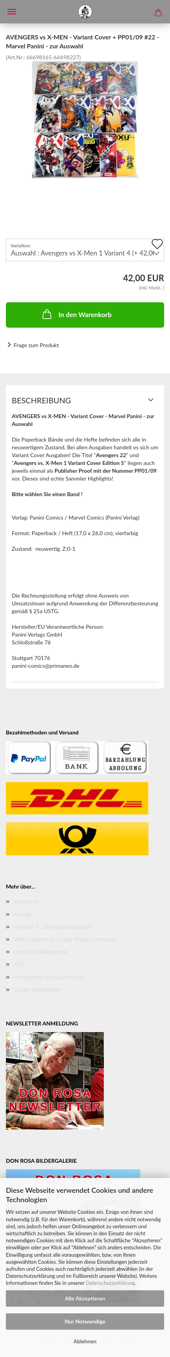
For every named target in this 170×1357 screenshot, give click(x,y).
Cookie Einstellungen (38, 989)
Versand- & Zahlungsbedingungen (53, 926)
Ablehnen (85, 1341)
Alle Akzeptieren (85, 1298)
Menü (11, 11)
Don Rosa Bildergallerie (40, 951)
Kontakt (22, 914)
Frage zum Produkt (36, 345)
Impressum (26, 901)
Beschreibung (41, 400)
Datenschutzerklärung (110, 1283)
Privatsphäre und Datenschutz (48, 977)
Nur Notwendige (85, 1321)
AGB (19, 964)
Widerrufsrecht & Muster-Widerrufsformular (65, 939)
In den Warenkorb (76, 314)
